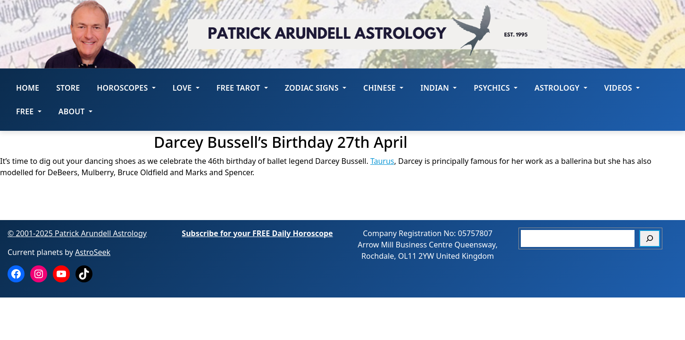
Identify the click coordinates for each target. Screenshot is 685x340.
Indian (438, 88)
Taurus (382, 161)
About (75, 111)
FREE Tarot (242, 88)
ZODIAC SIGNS (315, 88)
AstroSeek (92, 252)
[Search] (649, 238)
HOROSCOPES (126, 88)
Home (27, 88)
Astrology (561, 88)
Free (29, 111)
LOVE (186, 88)
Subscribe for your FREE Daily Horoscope (257, 233)
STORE (68, 88)
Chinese (383, 88)
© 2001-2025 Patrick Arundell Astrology (77, 233)
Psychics (496, 88)
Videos (622, 88)
